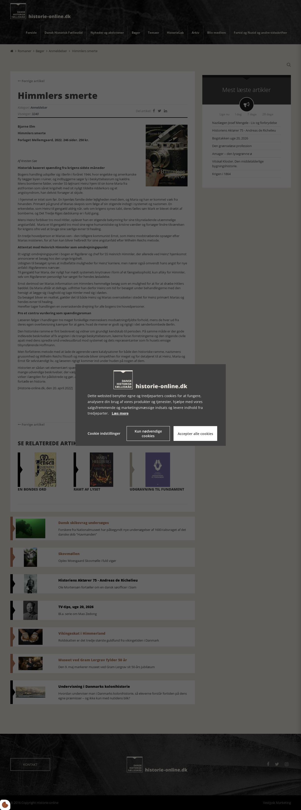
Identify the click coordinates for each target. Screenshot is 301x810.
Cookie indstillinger (104, 433)
